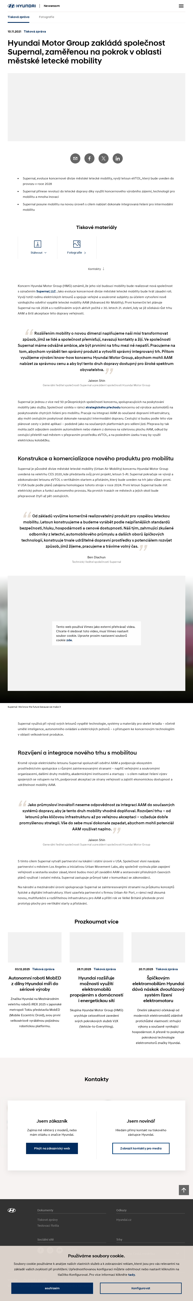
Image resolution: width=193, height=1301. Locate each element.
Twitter (104, 157)
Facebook (89, 157)
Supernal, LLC (46, 290)
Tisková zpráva (18, 17)
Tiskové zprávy (47, 1218)
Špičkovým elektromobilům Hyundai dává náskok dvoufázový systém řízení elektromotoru (158, 988)
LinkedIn (118, 157)
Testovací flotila (48, 1224)
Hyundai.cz (123, 1218)
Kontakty (94, 267)
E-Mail (75, 157)
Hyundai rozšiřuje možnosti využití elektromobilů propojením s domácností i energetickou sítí (96, 988)
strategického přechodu (103, 406)
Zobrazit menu (181, 6)
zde (69, 639)
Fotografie (46, 17)
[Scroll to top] (184, 1188)
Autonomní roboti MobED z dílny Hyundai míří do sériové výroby (34, 982)
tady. (131, 1275)
